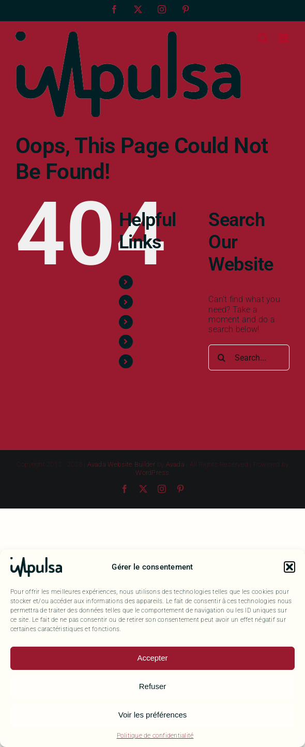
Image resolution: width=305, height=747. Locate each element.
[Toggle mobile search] (263, 38)
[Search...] (248, 357)
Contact (153, 361)
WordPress (152, 472)
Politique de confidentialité (155, 735)
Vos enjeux (159, 282)
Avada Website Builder (121, 464)
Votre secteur (163, 302)
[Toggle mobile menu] (284, 38)
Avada (175, 464)
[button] (289, 567)
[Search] (221, 357)
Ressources (160, 342)
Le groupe (157, 322)
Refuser (152, 686)
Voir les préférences (152, 714)
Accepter (152, 657)
